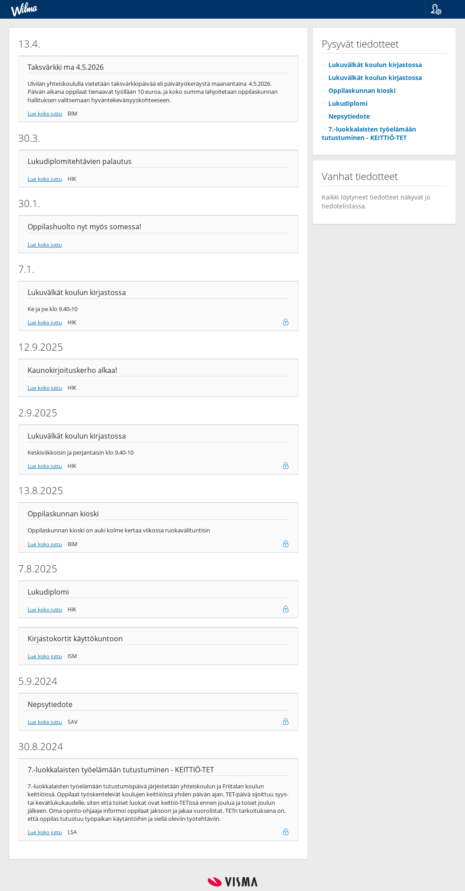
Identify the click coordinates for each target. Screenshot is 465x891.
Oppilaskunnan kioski (362, 90)
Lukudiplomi (348, 103)
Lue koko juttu (45, 113)
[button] (441, 9)
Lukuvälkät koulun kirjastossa (375, 64)
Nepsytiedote (349, 116)
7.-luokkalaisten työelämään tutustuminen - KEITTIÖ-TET (369, 133)
